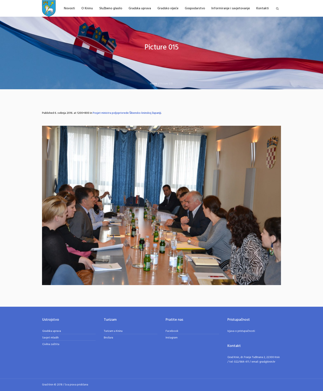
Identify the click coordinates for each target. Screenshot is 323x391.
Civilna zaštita (50, 344)
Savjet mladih (50, 337)
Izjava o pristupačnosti (241, 331)
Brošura (108, 337)
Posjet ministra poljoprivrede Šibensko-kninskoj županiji (127, 113)
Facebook (172, 331)
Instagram (172, 337)
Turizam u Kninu (113, 331)
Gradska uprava (51, 331)
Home (153, 84)
